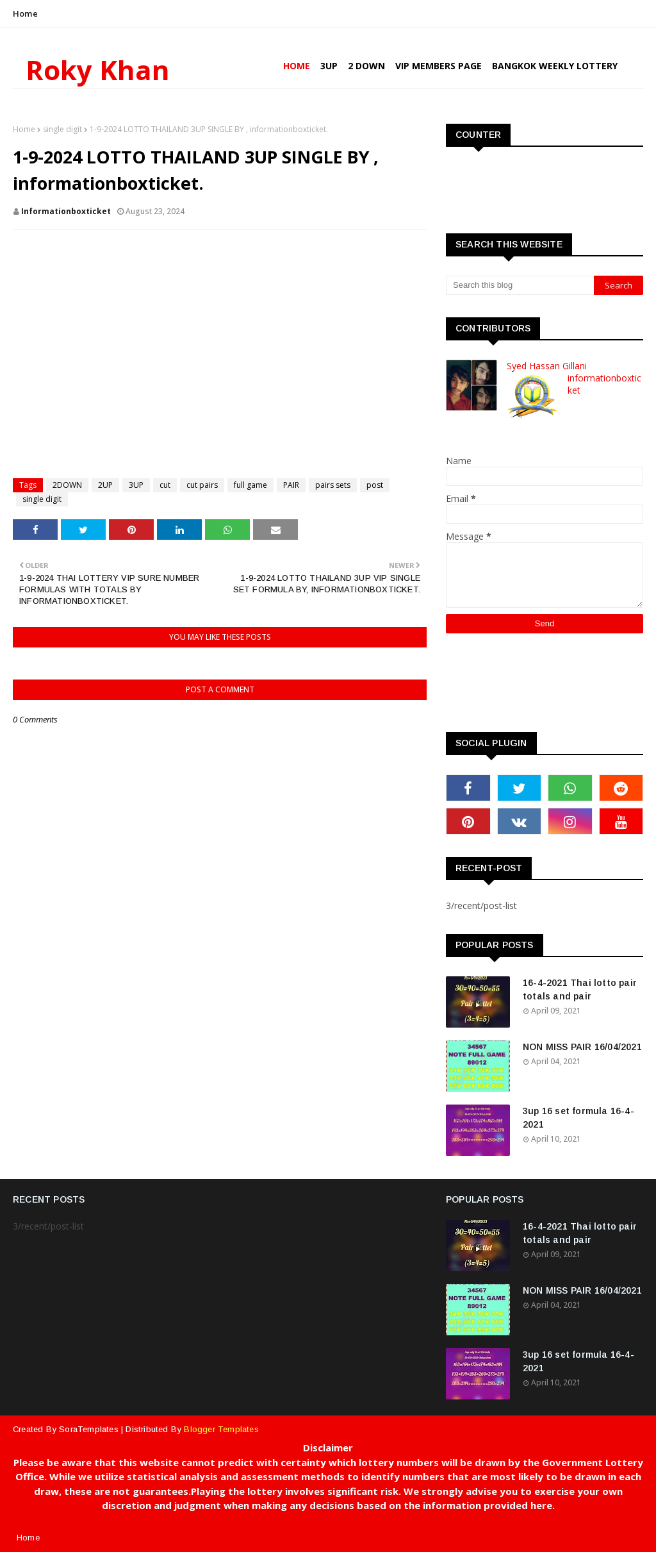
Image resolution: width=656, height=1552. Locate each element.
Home (25, 13)
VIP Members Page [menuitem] (438, 66)
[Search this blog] (520, 285)
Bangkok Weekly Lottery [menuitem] (555, 66)
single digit (62, 129)
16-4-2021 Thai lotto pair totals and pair (580, 989)
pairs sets (332, 485)
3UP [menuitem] (329, 66)
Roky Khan (98, 69)
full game (250, 485)
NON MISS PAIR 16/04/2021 (582, 1047)
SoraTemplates (89, 1429)
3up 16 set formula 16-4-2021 (578, 1118)
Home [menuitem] (296, 66)
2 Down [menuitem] (366, 66)
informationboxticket (66, 211)
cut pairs (202, 485)
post (374, 485)
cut (165, 485)
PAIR (291, 485)
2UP (105, 485)
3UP (136, 485)
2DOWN (67, 485)
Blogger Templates (221, 1429)
